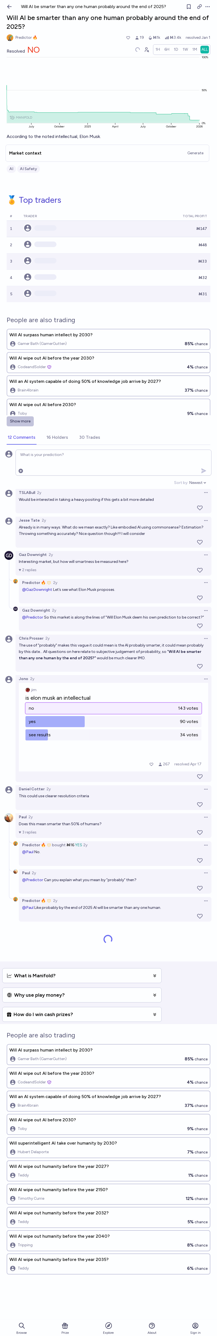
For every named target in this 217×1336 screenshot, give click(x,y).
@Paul (27, 852)
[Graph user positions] (146, 49)
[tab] (22, 438)
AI (11, 168)
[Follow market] (188, 6)
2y (39, 492)
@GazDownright (37, 589)
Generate (195, 153)
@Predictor (32, 617)
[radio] (157, 49)
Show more (20, 421)
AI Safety (28, 168)
